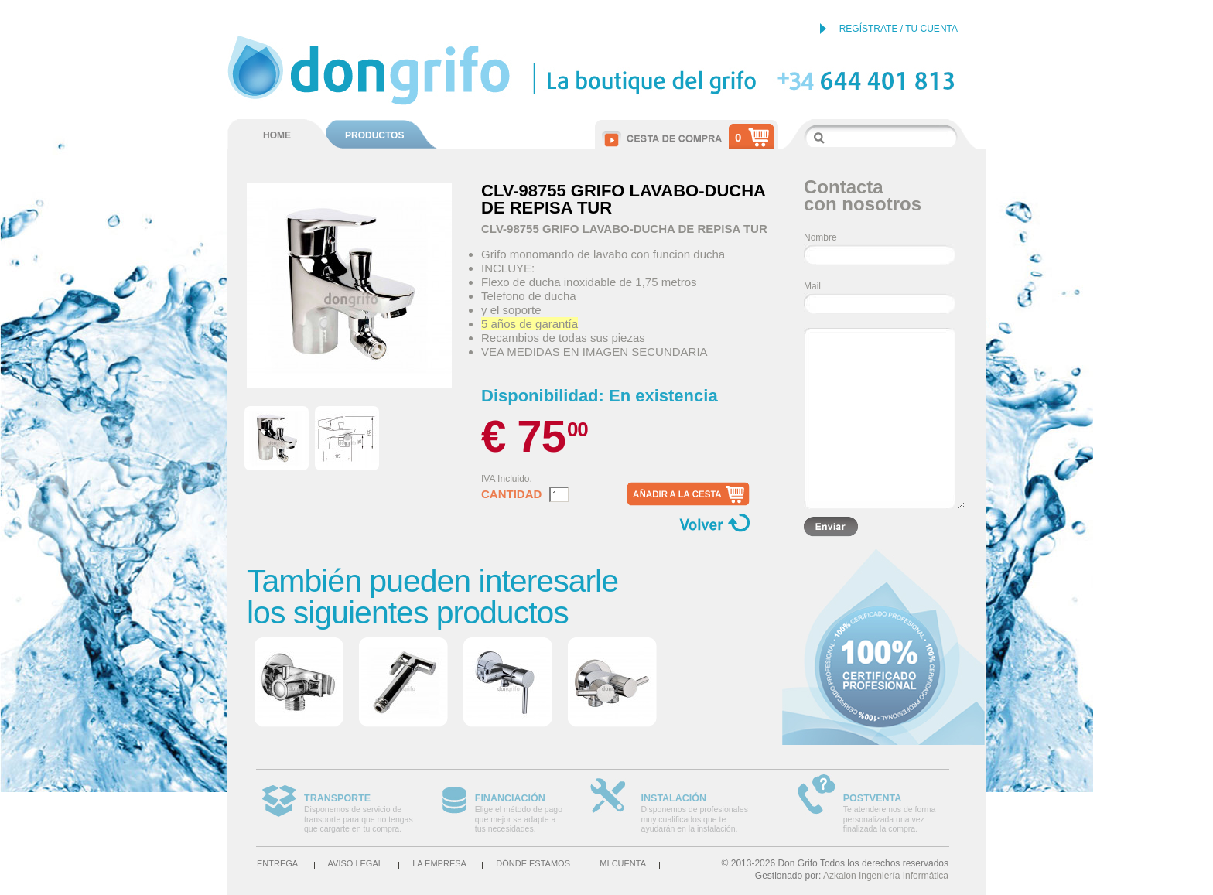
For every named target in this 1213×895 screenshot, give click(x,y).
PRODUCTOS (374, 135)
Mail (812, 286)
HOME (277, 135)
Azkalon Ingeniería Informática (885, 875)
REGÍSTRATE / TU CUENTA (898, 28)
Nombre (820, 237)
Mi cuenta (623, 863)
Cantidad (511, 494)
